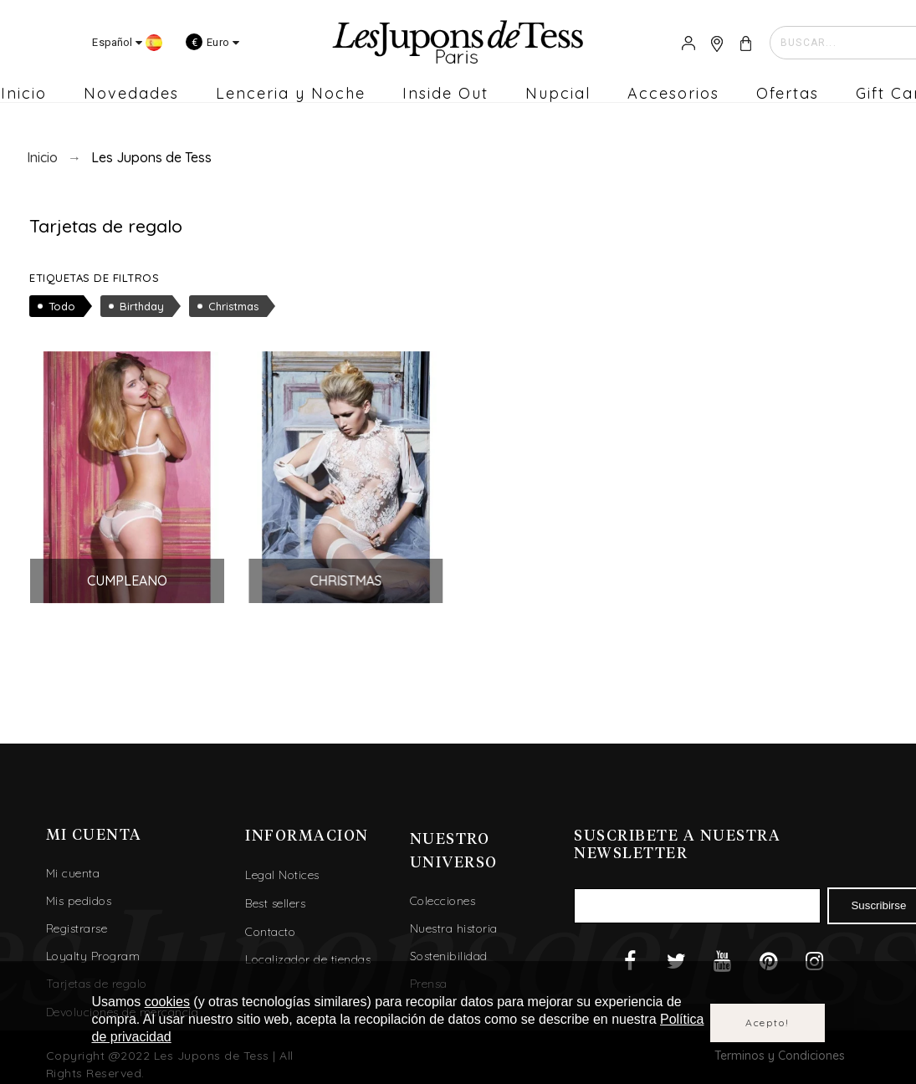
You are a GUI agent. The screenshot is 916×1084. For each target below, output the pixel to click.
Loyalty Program (93, 946)
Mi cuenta (73, 863)
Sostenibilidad (449, 946)
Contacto (270, 920)
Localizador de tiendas (308, 949)
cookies (167, 1002)
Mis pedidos (79, 890)
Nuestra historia (454, 918)
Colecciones (443, 890)
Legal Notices (282, 864)
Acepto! (767, 1022)
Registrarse (77, 918)
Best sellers (275, 892)
